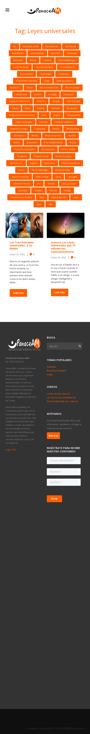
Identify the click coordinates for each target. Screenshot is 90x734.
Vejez (76, 197)
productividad (68, 149)
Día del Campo (72, 87)
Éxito (27, 108)
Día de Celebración (49, 87)
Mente (35, 135)
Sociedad (22, 190)
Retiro (22, 170)
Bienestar (18, 60)
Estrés (15, 108)
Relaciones (49, 163)
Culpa (46, 80)
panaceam (32, 142)
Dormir (37, 94)
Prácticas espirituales (24, 149)
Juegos (57, 115)
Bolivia (33, 60)
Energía (56, 101)
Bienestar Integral (56, 370)
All (14, 46)
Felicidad (55, 108)
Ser (38, 183)
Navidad (72, 135)
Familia (40, 108)
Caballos (47, 60)
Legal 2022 (11, 449)
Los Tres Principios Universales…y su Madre (22, 245)
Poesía (73, 142)
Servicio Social (69, 183)
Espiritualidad (73, 101)
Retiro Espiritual (63, 170)
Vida (51, 204)
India (44, 115)
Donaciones (21, 94)
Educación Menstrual (19, 101)
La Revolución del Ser (58, 393)
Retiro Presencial (20, 176)
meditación (19, 135)
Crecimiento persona (26, 80)
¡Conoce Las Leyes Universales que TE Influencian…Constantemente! (63, 247)
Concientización (68, 67)
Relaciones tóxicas (71, 163)
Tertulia (53, 190)
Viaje (39, 204)
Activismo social (30, 46)
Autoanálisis (17, 53)
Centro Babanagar (67, 60)
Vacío (41, 197)
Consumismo (26, 73)
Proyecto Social (41, 156)
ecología (52, 94)
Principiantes (48, 149)
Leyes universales (23, 122)
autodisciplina (37, 53)
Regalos (33, 163)
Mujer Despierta (53, 135)
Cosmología (45, 73)
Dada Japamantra (65, 80)
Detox (30, 87)
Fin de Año (72, 108)
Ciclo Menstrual (21, 67)
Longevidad (39, 128)
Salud (58, 176)
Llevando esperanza (64, 122)
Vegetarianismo (58, 197)
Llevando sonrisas (18, 128)
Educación (69, 94)
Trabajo (67, 190)
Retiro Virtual (42, 176)
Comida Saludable (44, 67)
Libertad (43, 122)
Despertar (15, 87)
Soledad (38, 190)
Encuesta (41, 101)
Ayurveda (55, 53)
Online (16, 142)
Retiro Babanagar (40, 170)
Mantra (56, 128)
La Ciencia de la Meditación (61, 397)
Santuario (72, 176)
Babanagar (72, 53)
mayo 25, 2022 (17, 254)
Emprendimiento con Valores (62, 401)
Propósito (22, 156)
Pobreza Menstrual (53, 142)
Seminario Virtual (21, 183)
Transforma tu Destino (21, 197)
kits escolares (73, 115)
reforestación (16, 163)
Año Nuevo (70, 46)
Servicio (51, 183)
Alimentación (51, 46)
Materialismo (73, 128)
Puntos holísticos (64, 156)
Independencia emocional (21, 115)
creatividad (63, 73)
